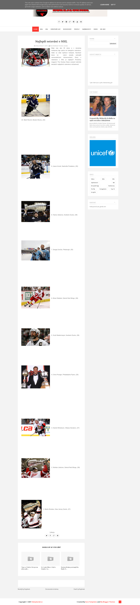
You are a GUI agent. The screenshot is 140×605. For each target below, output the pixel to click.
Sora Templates (91, 602)
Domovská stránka (51, 589)
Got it (113, 5)
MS (114, 182)
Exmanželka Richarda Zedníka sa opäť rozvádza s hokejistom (102, 119)
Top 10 (113, 189)
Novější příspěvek (24, 589)
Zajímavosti (86, 29)
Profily (77, 29)
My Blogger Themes (107, 602)
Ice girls (93, 192)
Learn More (104, 5)
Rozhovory (67, 29)
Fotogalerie (103, 189)
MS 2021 (103, 29)
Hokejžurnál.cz (37, 602)
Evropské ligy (56, 29)
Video (96, 29)
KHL (47, 29)
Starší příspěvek (79, 589)
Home (36, 29)
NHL (41, 29)
